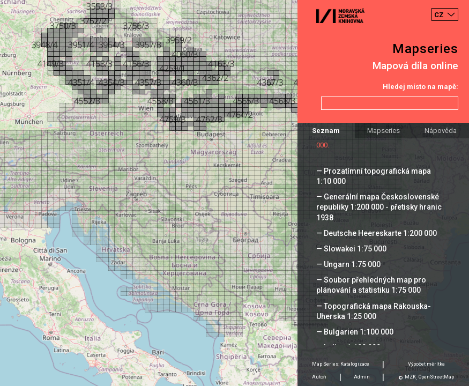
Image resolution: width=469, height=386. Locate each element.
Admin (362, 377)
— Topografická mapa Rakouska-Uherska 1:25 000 (373, 311)
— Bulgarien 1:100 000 (354, 332)
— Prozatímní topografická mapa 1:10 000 (373, 176)
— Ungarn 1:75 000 (348, 264)
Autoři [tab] (319, 377)
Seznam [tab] (326, 131)
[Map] (234, 193)
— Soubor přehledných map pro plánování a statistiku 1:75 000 (371, 285)
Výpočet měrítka (426, 364)
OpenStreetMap (436, 377)
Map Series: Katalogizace (340, 364)
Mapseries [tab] (383, 131)
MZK (410, 377)
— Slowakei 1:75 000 (351, 248)
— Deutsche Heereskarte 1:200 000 (376, 233)
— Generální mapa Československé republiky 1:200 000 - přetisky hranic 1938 (379, 206)
